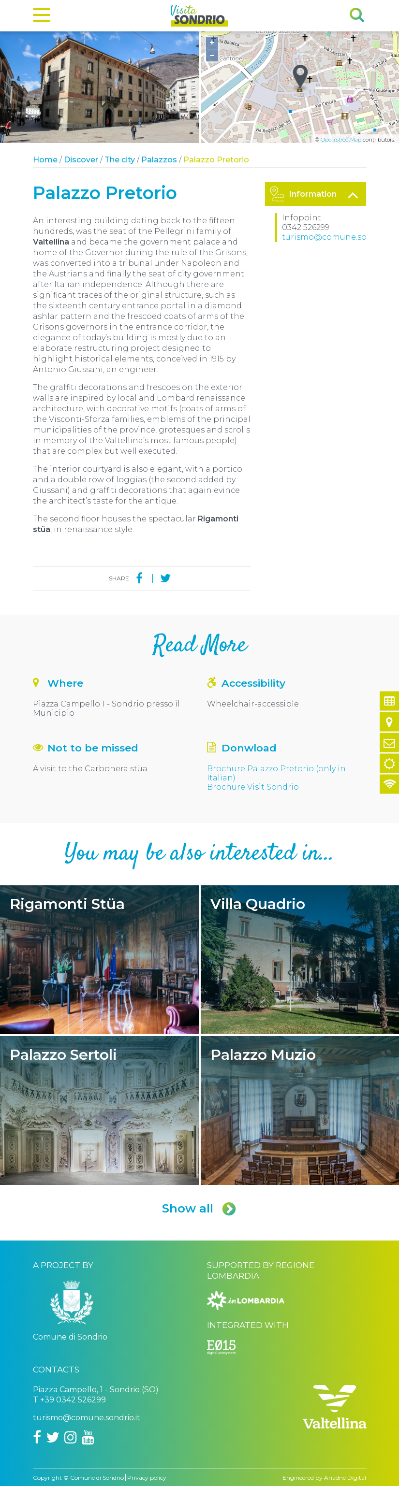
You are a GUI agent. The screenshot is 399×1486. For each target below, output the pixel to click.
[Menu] (41, 17)
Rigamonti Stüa (99, 959)
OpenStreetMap (341, 139)
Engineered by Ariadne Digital (324, 1477)
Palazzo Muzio (300, 1110)
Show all (199, 1208)
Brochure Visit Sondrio (253, 787)
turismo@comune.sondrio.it (339, 237)
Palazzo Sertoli (99, 1110)
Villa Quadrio (300, 959)
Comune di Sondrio (97, 1477)
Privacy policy (146, 1477)
